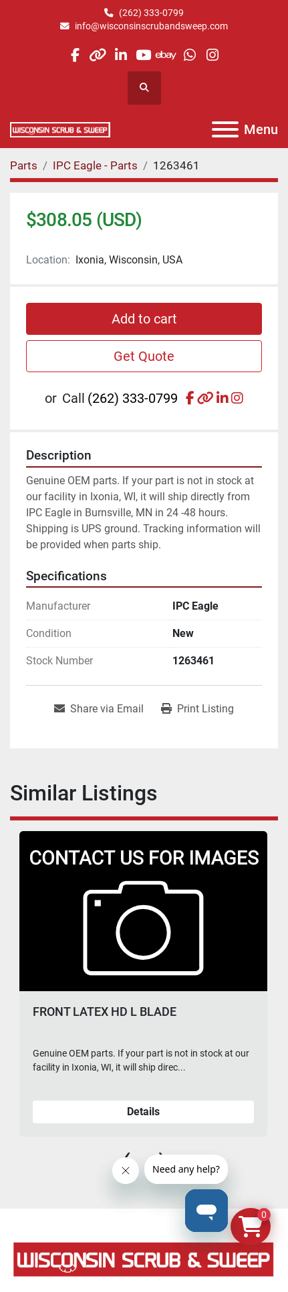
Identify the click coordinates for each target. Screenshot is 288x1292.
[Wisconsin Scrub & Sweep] (144, 1259)
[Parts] (23, 165)
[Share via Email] (98, 709)
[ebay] (167, 55)
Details (143, 1111)
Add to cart (144, 319)
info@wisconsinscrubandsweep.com (151, 26)
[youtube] (143, 55)
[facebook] (74, 55)
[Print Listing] (197, 709)
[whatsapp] (189, 55)
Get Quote (144, 356)
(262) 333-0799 (151, 12)
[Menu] (225, 129)
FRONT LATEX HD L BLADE (104, 1012)
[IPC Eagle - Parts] (95, 165)
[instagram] (212, 55)
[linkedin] (121, 55)
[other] (98, 55)
